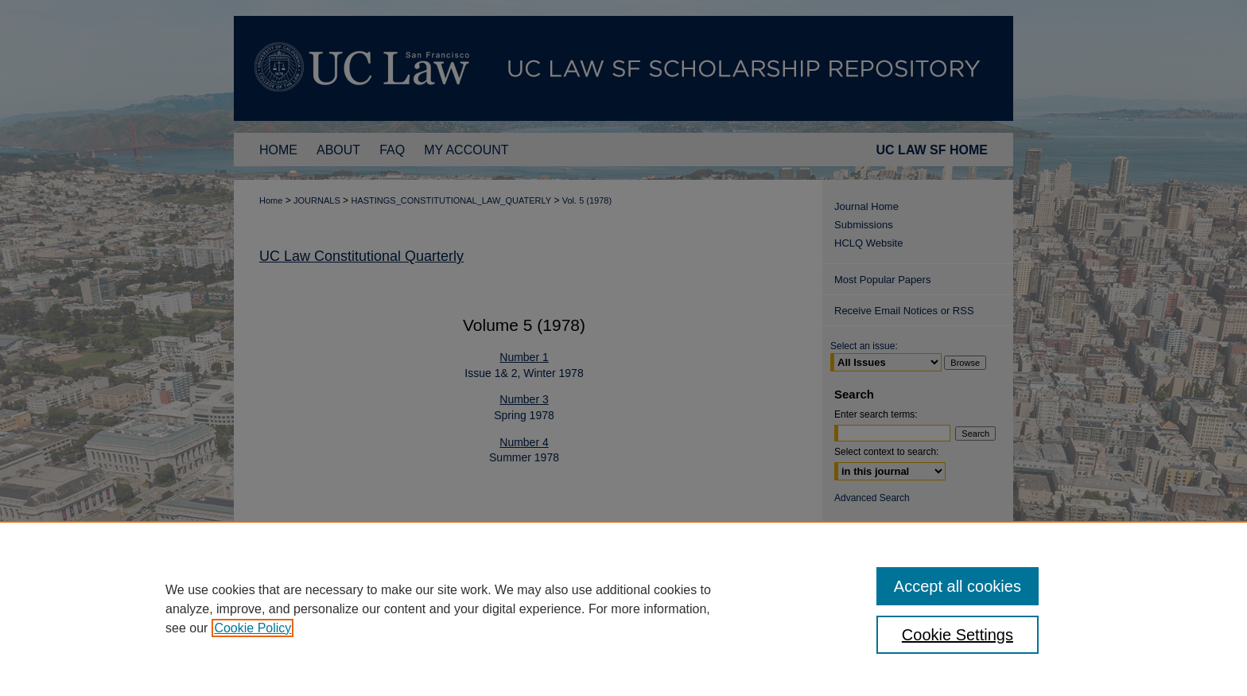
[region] (623, 608)
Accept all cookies (957, 586)
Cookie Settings (957, 635)
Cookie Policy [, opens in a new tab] (252, 628)
